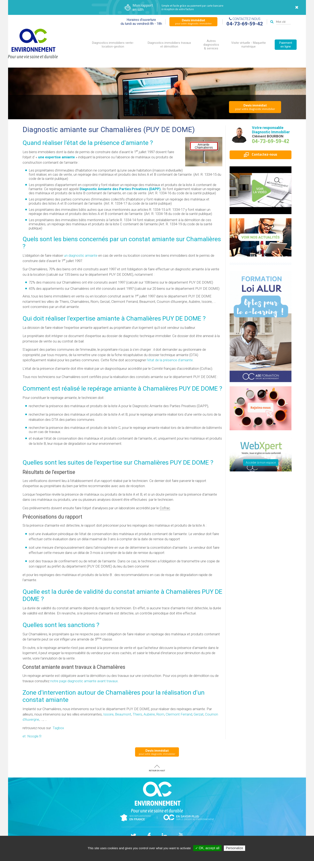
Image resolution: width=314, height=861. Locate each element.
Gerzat (199, 714)
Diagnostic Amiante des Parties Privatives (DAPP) (120, 189)
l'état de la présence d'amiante (170, 360)
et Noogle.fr (32, 736)
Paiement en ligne (285, 44)
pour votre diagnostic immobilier (193, 21)
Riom (160, 714)
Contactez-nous (260, 154)
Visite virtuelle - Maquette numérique (248, 44)
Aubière (149, 714)
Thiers (137, 714)
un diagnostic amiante (80, 255)
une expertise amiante (56, 157)
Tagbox (58, 728)
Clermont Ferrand (179, 714)
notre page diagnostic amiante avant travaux (84, 681)
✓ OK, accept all (207, 848)
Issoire (108, 714)
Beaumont (123, 714)
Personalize (234, 848)
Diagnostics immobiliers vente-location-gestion (113, 44)
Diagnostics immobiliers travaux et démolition (169, 44)
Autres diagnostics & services (211, 44)
